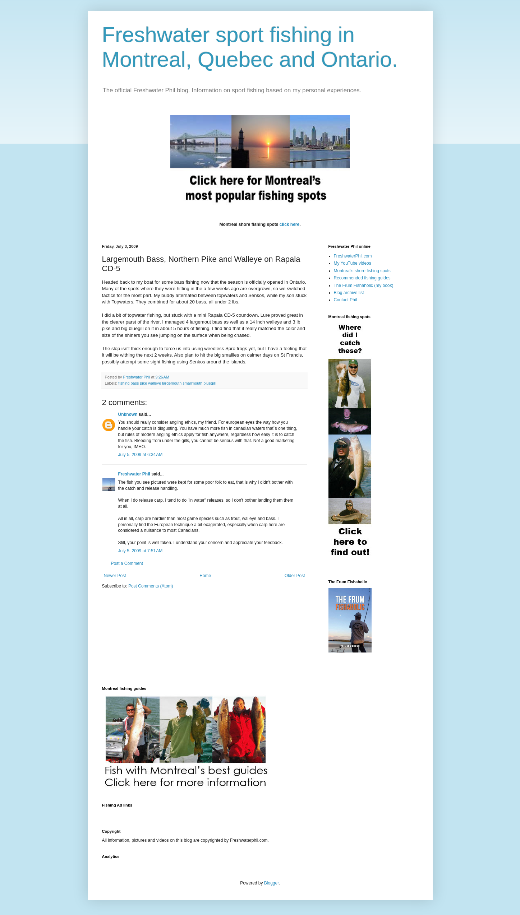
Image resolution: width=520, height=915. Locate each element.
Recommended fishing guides (362, 277)
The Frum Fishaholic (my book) (364, 285)
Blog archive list (349, 292)
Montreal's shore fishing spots (362, 270)
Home (205, 575)
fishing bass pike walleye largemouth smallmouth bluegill (167, 383)
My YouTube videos (352, 263)
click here (289, 224)
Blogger (271, 883)
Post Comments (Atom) (150, 586)
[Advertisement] (233, 814)
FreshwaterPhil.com (353, 256)
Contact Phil (345, 299)
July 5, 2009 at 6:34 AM (140, 454)
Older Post (295, 575)
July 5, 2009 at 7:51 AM (140, 550)
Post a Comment (127, 563)
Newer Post (115, 575)
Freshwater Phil (134, 474)
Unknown (128, 414)
